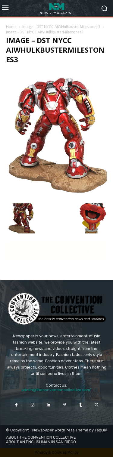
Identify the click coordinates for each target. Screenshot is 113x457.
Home (11, 26)
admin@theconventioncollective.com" (56, 390)
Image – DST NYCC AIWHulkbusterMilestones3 (61, 26)
